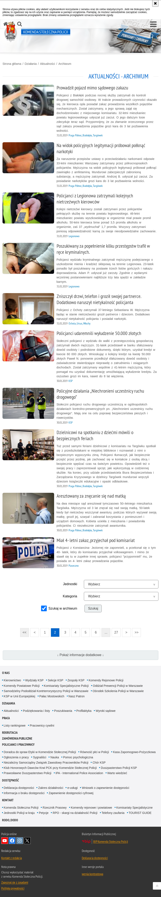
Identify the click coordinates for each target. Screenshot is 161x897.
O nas (6, 673)
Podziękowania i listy (36, 710)
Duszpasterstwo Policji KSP (119, 767)
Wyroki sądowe (106, 710)
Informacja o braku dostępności (24, 793)
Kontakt (8, 800)
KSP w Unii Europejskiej (19, 696)
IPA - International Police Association (79, 773)
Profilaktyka (83, 710)
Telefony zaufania (113, 813)
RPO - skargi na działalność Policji (75, 813)
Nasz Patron (77, 696)
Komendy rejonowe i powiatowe (91, 807)
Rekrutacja (10, 732)
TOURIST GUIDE (140, 813)
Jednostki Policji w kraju (19, 813)
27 (116, 632)
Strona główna (12, 63)
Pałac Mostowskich (51, 696)
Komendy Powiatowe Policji (22, 685)
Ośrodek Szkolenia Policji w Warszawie (118, 691)
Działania (31, 63)
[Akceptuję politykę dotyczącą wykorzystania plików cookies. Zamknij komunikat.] (155, 3)
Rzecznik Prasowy (54, 807)
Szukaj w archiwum (62, 608)
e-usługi (72, 787)
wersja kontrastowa (92, 874)
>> (135, 631)
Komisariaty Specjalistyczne (134, 807)
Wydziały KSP (34, 680)
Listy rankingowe (15, 725)
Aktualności (47, 63)
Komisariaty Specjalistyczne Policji (66, 685)
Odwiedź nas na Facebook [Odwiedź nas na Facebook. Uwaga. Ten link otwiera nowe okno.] (12, 840)
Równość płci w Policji (94, 752)
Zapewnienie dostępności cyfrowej (71, 793)
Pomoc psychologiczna (78, 757)
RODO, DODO (10, 820)
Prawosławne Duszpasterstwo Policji (27, 773)
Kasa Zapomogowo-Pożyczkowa (134, 752)
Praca (6, 718)
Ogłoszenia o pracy (16, 757)
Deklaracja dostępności (19, 787)
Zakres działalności (50, 787)
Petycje (43, 813)
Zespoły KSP (76, 680)
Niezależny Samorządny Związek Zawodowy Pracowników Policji (46, 762)
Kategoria (70, 596)
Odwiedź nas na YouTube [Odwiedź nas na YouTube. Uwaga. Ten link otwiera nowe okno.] (4, 840)
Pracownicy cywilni (42, 725)
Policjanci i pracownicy (18, 744)
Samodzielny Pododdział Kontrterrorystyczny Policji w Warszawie (46, 691)
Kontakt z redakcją (11, 858)
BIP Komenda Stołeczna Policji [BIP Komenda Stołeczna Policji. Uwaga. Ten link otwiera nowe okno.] (110, 841)
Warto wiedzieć (117, 773)
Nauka (54, 757)
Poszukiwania (63, 710)
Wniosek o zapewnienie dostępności (105, 787)
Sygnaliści (39, 757)
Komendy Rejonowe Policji (106, 680)
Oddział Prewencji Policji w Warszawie (118, 685)
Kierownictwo (12, 680)
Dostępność (10, 780)
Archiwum (64, 63)
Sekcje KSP (55, 680)
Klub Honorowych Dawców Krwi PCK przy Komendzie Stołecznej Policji (50, 767)
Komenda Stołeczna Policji (21, 807)
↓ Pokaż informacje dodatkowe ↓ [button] (80, 655)
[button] (153, 24)
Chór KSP (98, 762)
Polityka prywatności (12, 888)
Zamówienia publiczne (17, 738)
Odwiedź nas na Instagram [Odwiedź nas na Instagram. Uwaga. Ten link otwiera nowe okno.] (19, 840)
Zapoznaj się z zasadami (14, 882)
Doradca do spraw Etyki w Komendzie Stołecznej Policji (40, 752)
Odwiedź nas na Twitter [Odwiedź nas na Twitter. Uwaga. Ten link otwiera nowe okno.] (27, 840)
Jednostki (70, 584)
